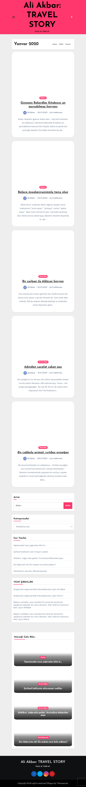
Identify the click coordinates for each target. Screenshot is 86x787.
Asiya (43, 657)
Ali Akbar (29, 112)
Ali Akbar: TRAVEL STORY (42, 15)
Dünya (43, 98)
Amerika (43, 276)
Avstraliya (43, 362)
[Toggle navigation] (14, 17)
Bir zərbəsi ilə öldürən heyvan (43, 281)
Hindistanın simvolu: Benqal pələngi (30, 571)
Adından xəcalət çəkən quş (43, 367)
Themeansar (62, 783)
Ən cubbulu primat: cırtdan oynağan (43, 452)
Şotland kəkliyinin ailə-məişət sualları (31, 552)
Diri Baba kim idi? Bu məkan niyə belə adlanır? (35, 565)
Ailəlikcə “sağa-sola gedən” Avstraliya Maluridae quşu (38, 558)
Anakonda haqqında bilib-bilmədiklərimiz (32, 589)
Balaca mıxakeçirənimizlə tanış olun (43, 192)
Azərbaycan (43, 737)
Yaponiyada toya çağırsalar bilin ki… (30, 545)
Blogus (50, 783)
